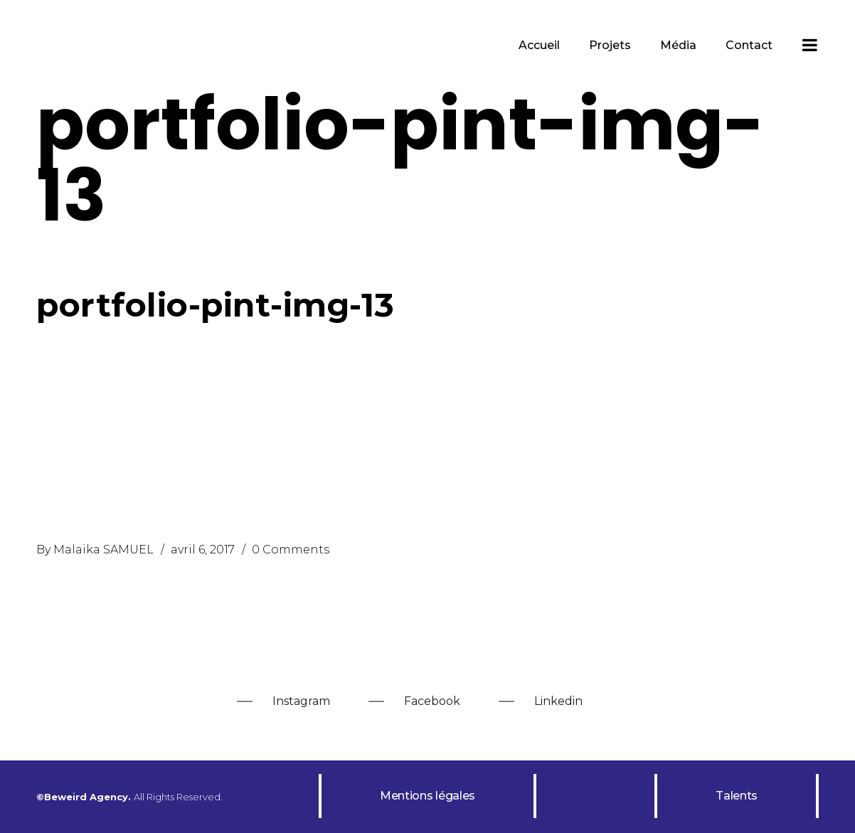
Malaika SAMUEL (103, 549)
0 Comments (290, 549)
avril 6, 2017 (203, 549)
